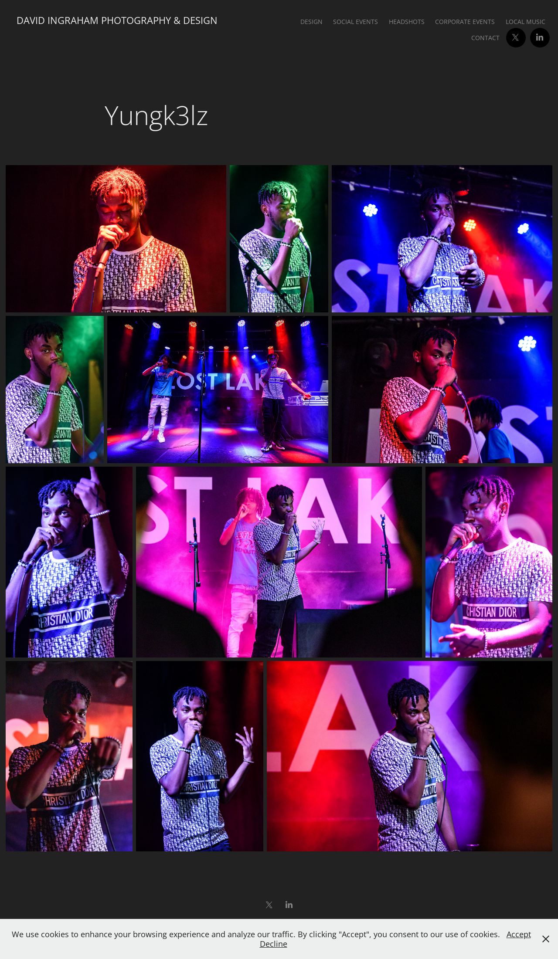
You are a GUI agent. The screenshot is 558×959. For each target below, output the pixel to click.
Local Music (525, 21)
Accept (519, 934)
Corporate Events (465, 21)
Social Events (355, 21)
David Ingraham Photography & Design (117, 20)
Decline (273, 943)
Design (311, 21)
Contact (485, 38)
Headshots (407, 21)
